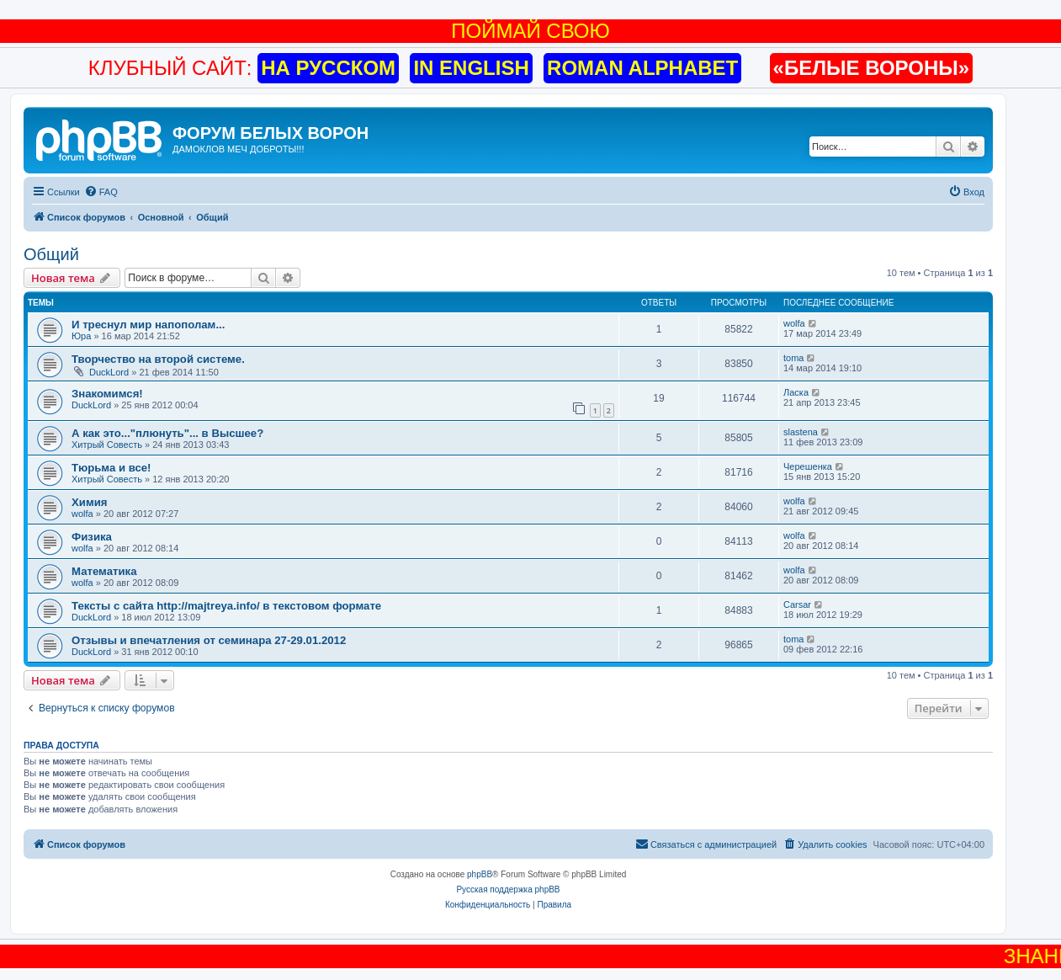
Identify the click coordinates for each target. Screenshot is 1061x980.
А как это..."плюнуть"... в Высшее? (167, 433)
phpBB (479, 874)
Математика (104, 571)
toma (793, 358)
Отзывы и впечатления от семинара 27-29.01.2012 (209, 640)
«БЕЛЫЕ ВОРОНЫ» (871, 67)
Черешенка (807, 466)
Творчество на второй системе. (158, 359)
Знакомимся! (107, 393)
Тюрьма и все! (111, 467)
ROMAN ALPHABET (642, 67)
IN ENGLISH (470, 67)
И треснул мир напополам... (148, 324)
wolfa (794, 323)
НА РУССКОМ (328, 67)
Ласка (796, 392)
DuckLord (109, 372)
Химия (89, 502)
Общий (51, 254)
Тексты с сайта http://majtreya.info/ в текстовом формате (226, 605)
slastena (800, 432)
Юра (81, 336)
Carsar (797, 604)
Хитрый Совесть (107, 444)
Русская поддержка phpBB (508, 889)
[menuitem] (101, 192)
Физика (92, 536)
